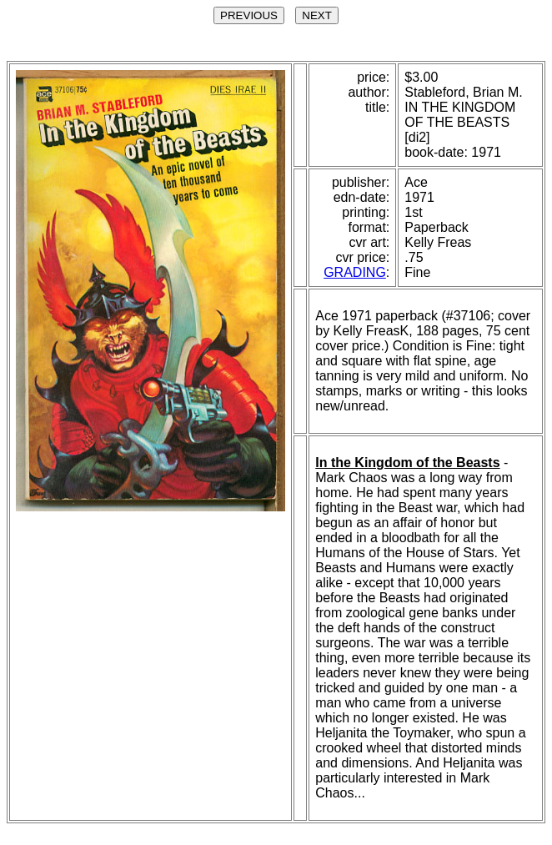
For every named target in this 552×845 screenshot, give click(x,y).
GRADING (355, 272)
